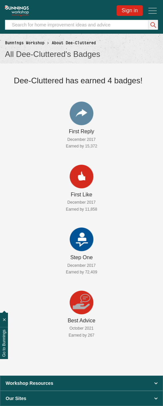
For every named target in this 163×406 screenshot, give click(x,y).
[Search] (81, 25)
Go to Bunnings (4, 343)
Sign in (130, 10)
